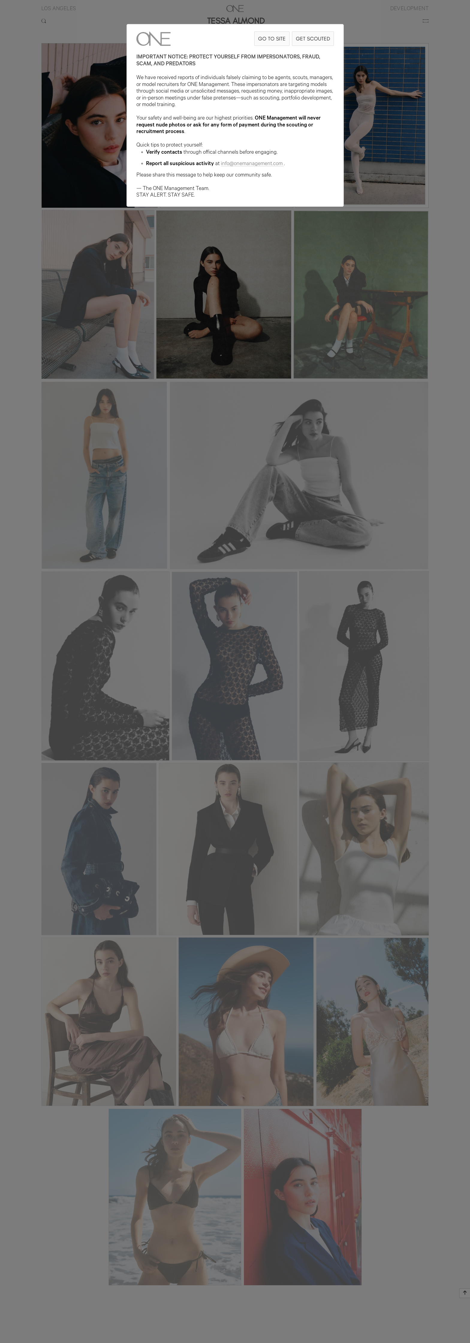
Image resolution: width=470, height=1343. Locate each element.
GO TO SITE (272, 38)
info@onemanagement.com (252, 164)
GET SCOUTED (313, 38)
